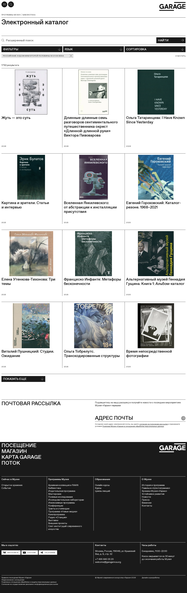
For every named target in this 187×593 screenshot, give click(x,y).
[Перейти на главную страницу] (172, 6)
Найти (171, 40)
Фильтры (32, 49)
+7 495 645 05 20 (104, 559)
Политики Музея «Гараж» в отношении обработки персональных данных (133, 426)
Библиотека (29, 15)
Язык (93, 49)
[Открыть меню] (4, 4)
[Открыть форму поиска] (11, 4)
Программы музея (10, 15)
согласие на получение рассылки (153, 424)
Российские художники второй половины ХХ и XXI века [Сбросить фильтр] (38, 56)
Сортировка (155, 49)
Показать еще (23, 379)
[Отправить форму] (183, 418)
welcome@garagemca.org (108, 562)
